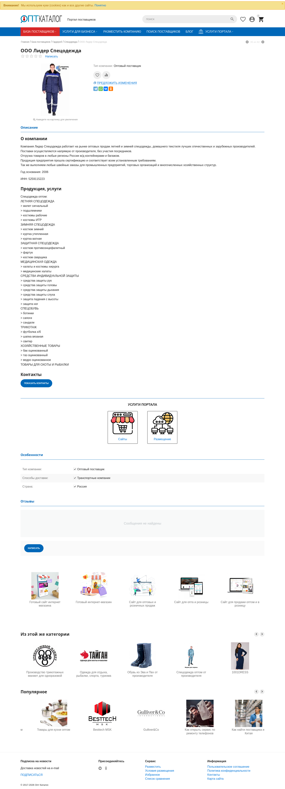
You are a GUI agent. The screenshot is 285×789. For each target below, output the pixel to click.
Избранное (152, 774)
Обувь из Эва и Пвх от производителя (142, 674)
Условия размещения (159, 770)
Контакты (213, 774)
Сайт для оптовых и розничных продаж (142, 604)
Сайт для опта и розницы (191, 602)
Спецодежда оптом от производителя (191, 674)
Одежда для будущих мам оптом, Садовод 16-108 (45, 731)
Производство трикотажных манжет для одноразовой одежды (45, 674)
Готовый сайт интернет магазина (44, 604)
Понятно (100, 5)
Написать (51, 56)
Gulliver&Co (191, 729)
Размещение (162, 426)
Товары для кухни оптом (93, 729)
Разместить (153, 766)
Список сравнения (157, 778)
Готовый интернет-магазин (94, 602)
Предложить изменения (117, 83)
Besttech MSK (142, 729)
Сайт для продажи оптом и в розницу (240, 604)
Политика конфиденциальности (228, 770)
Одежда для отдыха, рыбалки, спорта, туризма (93, 674)
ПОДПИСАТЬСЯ (32, 774)
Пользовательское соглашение (228, 766)
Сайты (122, 426)
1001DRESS (240, 672)
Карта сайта (215, 778)
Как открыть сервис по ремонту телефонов (240, 731)
